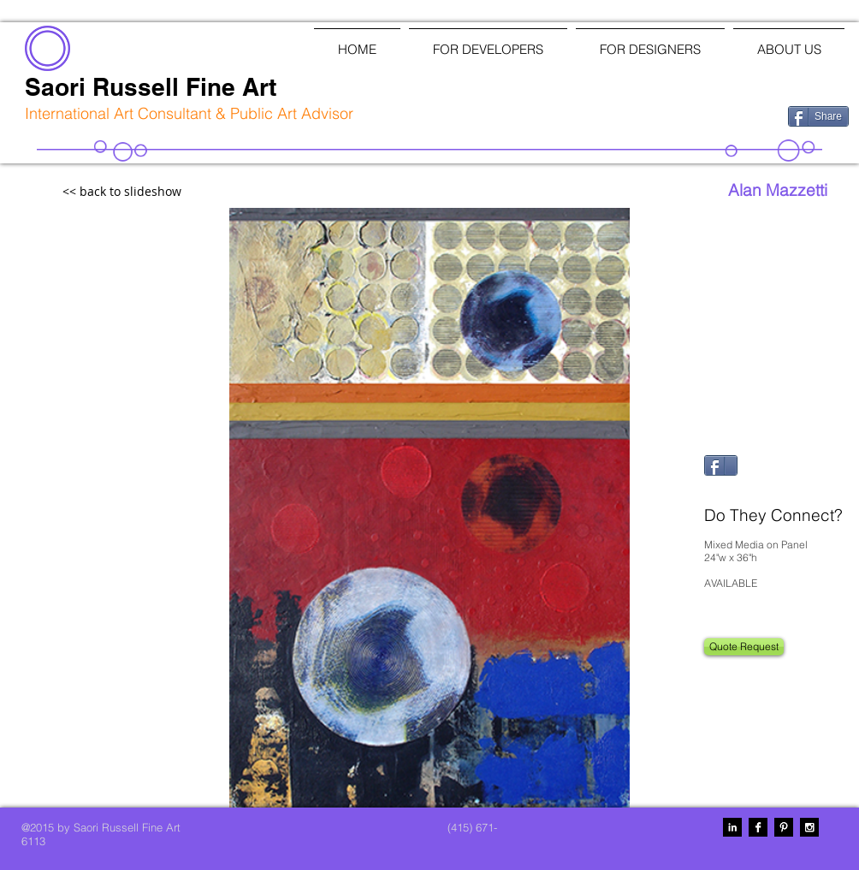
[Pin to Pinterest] (724, 489)
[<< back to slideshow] (159, 192)
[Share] (818, 116)
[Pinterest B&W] (783, 827)
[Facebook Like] (686, 114)
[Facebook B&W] (758, 827)
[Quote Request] (744, 646)
